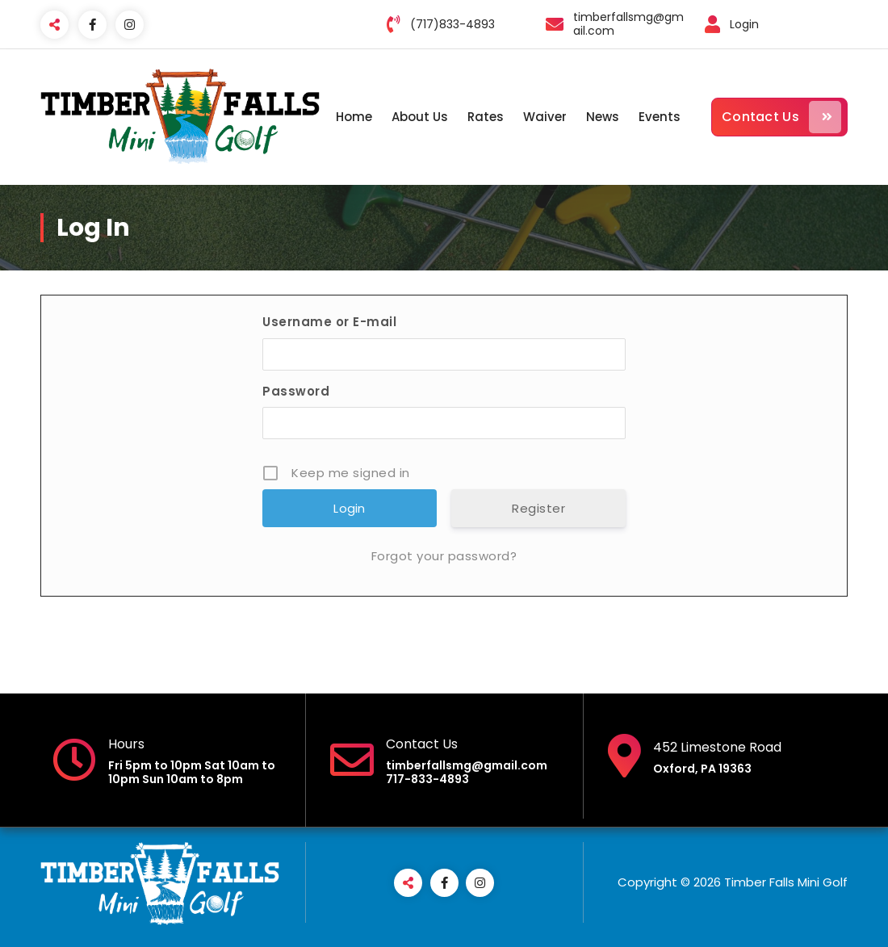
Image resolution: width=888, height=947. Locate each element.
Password (295, 391)
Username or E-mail (329, 321)
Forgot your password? (444, 555)
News (602, 116)
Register (538, 508)
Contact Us (781, 117)
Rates (485, 116)
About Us (420, 116)
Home (354, 116)
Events (660, 116)
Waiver (545, 116)
